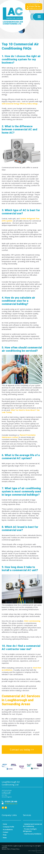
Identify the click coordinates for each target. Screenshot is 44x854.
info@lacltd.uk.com (34, 8)
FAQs (4, 835)
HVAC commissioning (32, 621)
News (4, 838)
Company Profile (8, 827)
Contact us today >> (22, 749)
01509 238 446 (33, 7)
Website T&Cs (6, 849)
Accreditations (7, 830)
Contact (5, 832)
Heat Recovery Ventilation (32, 834)
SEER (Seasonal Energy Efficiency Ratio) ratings (20, 104)
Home (4, 824)
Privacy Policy (15, 849)
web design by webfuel (35, 850)
